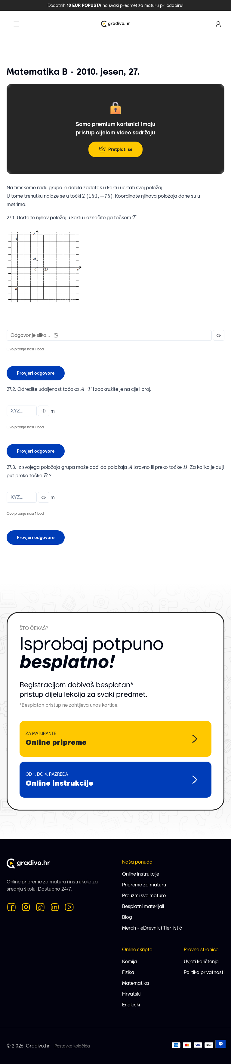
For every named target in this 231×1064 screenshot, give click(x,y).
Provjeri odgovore (35, 373)
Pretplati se (115, 149)
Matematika (135, 983)
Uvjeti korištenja (201, 961)
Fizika (128, 972)
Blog (127, 917)
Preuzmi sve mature (144, 895)
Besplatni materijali (143, 906)
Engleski (131, 1005)
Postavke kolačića (72, 1046)
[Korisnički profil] (218, 24)
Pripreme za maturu (144, 885)
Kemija (129, 961)
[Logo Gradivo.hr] (115, 24)
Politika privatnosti (204, 972)
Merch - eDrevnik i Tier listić (152, 928)
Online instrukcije (140, 874)
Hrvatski (131, 994)
